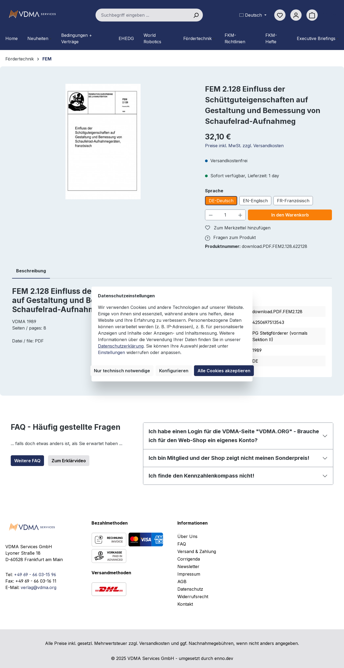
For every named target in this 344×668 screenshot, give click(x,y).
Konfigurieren (173, 370)
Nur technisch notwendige (122, 370)
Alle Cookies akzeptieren (223, 370)
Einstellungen (111, 352)
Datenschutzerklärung (121, 346)
